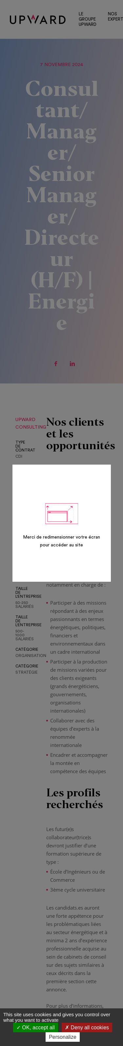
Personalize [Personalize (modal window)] (62, 1037)
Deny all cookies (87, 1027)
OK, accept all (35, 1027)
